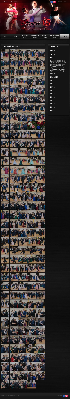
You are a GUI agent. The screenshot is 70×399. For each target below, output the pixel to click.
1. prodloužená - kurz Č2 (58, 69)
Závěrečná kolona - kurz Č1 (58, 60)
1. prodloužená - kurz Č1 (57, 68)
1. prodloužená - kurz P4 (57, 72)
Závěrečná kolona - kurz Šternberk (57, 66)
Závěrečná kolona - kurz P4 (58, 64)
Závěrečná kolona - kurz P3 (58, 63)
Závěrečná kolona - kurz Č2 (58, 61)
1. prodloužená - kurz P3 (57, 70)
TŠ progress (35, 23)
